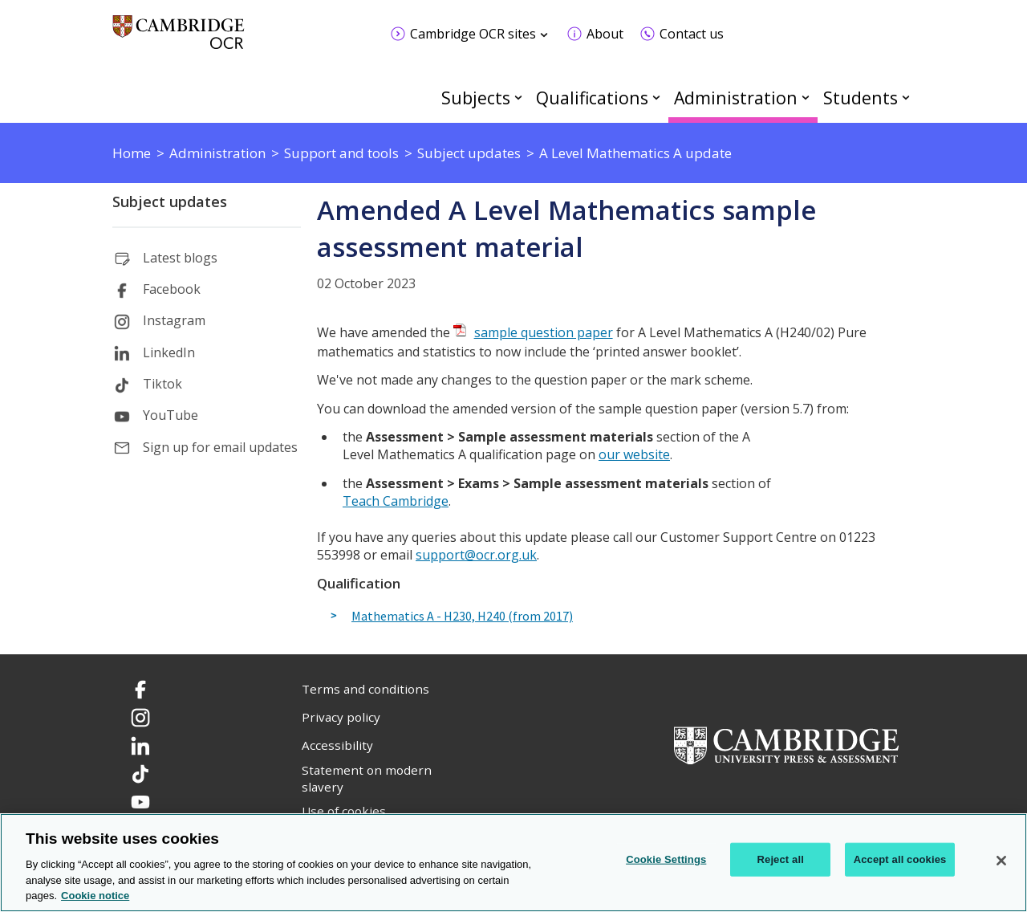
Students (860, 97)
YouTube (170, 415)
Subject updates (169, 201)
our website (634, 454)
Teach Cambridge (396, 501)
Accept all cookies (900, 859)
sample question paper (543, 332)
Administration (736, 97)
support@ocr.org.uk (476, 555)
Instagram (174, 320)
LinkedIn (169, 352)
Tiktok (162, 384)
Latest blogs (180, 258)
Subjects (475, 97)
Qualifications (592, 97)
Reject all (780, 859)
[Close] (1001, 860)
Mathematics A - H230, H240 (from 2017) (462, 616)
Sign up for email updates (220, 447)
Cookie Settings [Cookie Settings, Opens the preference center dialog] (666, 859)
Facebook (172, 289)
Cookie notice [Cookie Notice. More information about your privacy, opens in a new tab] (95, 896)
